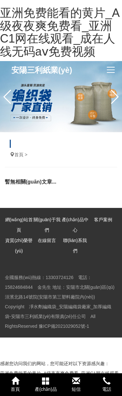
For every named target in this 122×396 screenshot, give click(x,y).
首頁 (18, 154)
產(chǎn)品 (46, 384)
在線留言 (47, 240)
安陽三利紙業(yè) (41, 70)
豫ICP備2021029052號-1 (64, 326)
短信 (76, 384)
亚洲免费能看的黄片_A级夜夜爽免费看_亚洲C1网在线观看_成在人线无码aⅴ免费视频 (60, 32)
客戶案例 (103, 219)
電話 (106, 384)
